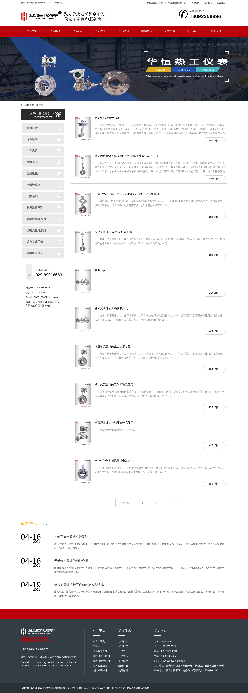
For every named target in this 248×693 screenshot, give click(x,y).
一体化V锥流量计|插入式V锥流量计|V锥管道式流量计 (127, 194)
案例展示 (149, 31)
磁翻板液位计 (35, 253)
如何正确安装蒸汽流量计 (71, 537)
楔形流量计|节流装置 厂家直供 (113, 232)
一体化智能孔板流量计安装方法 (114, 460)
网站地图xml (133, 688)
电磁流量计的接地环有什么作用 (114, 422)
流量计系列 (33, 184)
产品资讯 (126, 31)
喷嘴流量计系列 (36, 230)
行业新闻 (32, 139)
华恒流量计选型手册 (177, 3)
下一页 (173, 503)
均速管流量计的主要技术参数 (113, 346)
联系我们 (208, 3)
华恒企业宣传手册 (155, 3)
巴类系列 (32, 196)
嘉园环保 (100, 270)
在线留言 (221, 3)
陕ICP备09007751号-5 (102, 688)
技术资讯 (32, 162)
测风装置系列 (35, 207)
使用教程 (195, 31)
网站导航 (195, 3)
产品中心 (103, 31)
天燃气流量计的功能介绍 (71, 561)
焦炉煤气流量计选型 (107, 117)
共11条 (125, 503)
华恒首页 (35, 31)
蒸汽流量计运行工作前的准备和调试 (79, 584)
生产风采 (32, 150)
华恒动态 (81, 31)
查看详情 (214, 140)
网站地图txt (120, 688)
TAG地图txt (144, 688)
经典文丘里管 (35, 241)
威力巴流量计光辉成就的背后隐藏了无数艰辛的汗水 (126, 155)
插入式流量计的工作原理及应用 (114, 384)
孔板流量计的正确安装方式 (111, 308)
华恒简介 (58, 31)
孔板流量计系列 (36, 219)
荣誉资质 (172, 31)
